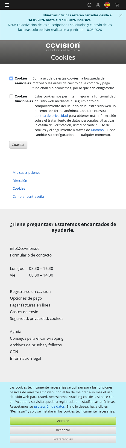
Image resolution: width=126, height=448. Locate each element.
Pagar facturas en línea (30, 305)
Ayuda (15, 331)
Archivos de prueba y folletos (36, 345)
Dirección (20, 180)
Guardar (18, 144)
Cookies (19, 188)
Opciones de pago (26, 298)
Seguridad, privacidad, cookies (36, 318)
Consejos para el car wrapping (36, 338)
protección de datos (49, 406)
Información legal (25, 358)
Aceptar (63, 421)
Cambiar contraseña (28, 196)
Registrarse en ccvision (30, 291)
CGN (14, 351)
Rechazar (63, 430)
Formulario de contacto (31, 255)
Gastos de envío (24, 311)
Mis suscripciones (26, 172)
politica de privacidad (51, 115)
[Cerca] (121, 15)
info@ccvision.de (25, 248)
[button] (7, 4)
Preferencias (63, 439)
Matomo (97, 130)
